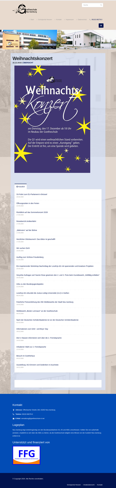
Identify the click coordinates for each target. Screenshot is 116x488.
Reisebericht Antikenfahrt (26, 221)
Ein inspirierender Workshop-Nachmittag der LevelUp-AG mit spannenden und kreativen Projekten (55, 266)
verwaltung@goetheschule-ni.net (32, 418)
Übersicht (28, 63)
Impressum (69, 20)
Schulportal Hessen (44, 20)
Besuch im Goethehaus (25, 356)
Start (31, 20)
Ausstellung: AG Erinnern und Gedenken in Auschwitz (37, 365)
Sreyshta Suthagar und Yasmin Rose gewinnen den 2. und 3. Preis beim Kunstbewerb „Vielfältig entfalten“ (58, 275)
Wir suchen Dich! (23, 248)
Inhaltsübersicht (89, 485)
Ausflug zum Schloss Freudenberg (29, 257)
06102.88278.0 (97, 19)
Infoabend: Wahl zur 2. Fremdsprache (31, 347)
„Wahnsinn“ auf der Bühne (26, 230)
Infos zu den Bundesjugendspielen (29, 284)
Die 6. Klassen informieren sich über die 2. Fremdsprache (39, 338)
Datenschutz (81, 20)
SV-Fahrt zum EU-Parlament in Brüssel (31, 194)
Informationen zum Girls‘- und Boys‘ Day (32, 329)
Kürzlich (20, 187)
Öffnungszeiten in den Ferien (27, 203)
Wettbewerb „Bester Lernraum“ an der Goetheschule (37, 311)
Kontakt (58, 20)
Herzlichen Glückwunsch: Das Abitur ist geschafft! (35, 239)
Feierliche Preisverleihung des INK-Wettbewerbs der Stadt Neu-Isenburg (44, 302)
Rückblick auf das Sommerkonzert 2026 (32, 212)
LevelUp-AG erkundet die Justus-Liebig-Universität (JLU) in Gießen (42, 293)
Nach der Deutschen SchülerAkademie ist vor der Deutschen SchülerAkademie (47, 320)
